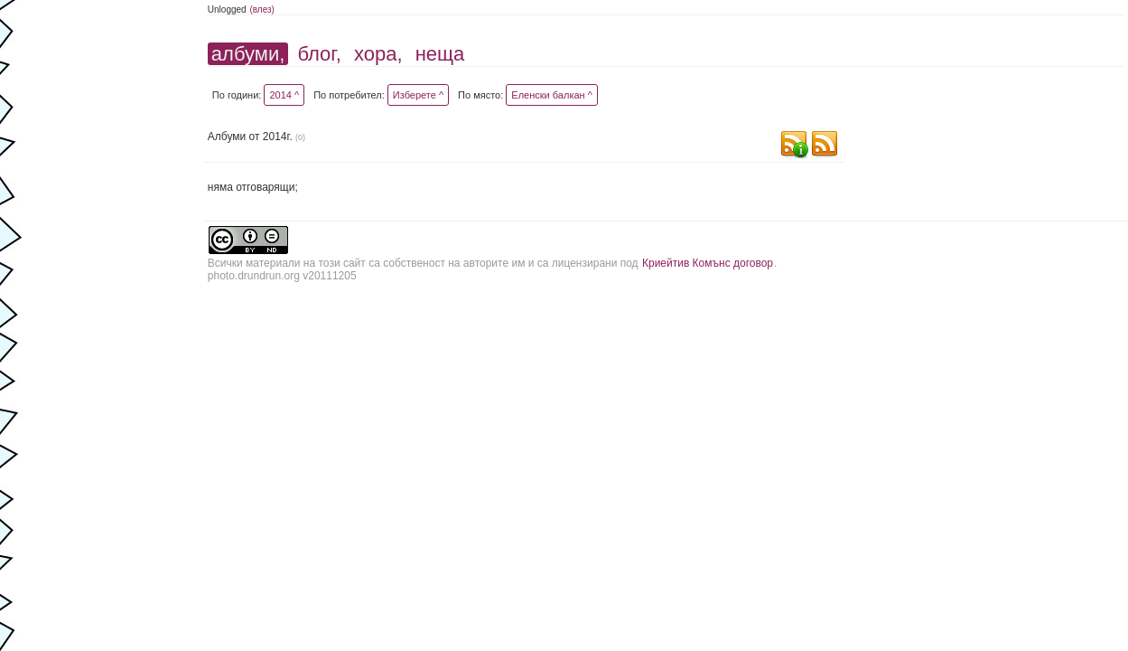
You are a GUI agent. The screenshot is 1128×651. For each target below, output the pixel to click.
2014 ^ (284, 95)
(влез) (262, 9)
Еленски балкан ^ (551, 95)
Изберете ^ (418, 95)
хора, (378, 53)
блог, (318, 53)
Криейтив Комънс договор (707, 263)
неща (440, 53)
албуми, (247, 53)
